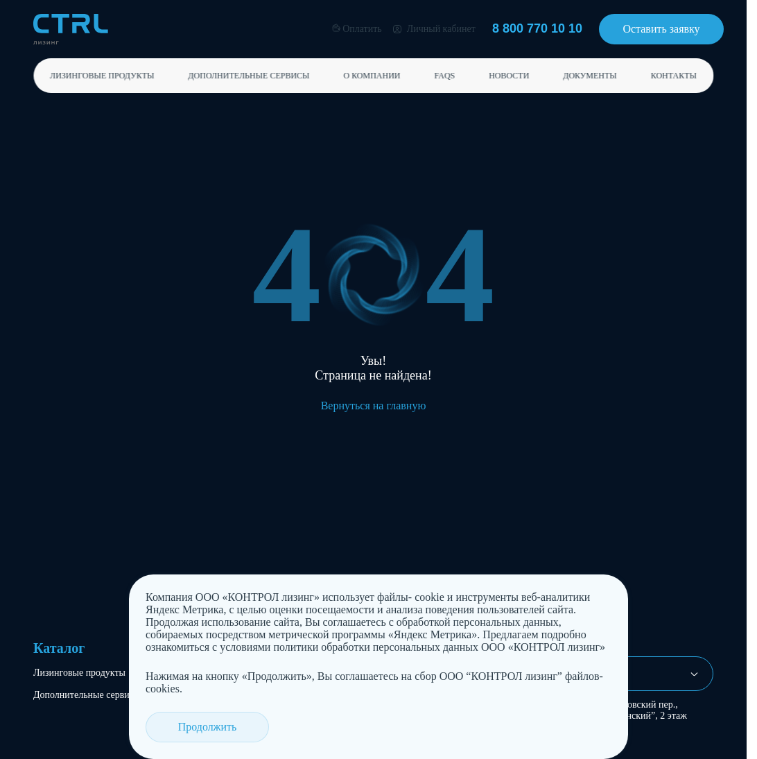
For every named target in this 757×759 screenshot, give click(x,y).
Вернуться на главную (373, 405)
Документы (590, 75)
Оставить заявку (661, 29)
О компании (371, 75)
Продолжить (200, 727)
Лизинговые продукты (102, 75)
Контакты (674, 75)
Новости (509, 75)
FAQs (444, 75)
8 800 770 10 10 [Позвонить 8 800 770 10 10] (537, 28)
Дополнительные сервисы (248, 75)
